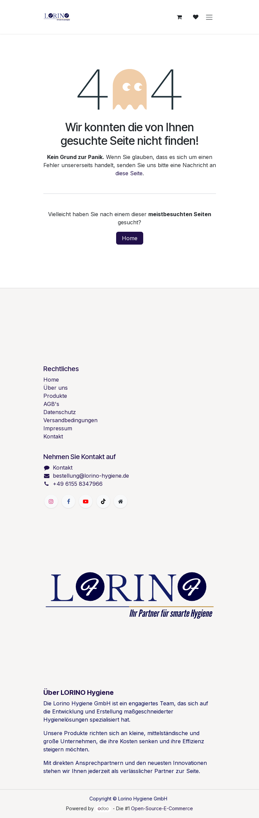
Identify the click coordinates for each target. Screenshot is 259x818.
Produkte (55, 395)
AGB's (51, 404)
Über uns (55, 387)
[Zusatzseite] (120, 501)
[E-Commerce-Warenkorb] (179, 17)
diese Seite (129, 173)
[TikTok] (103, 501)
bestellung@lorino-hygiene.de (91, 475)
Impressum (57, 428)
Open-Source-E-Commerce (162, 808)
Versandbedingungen (70, 420)
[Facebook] (68, 501)
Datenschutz (59, 412)
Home (129, 238)
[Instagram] (51, 501)
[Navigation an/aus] (209, 17)
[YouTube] (85, 501)
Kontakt (53, 436)
